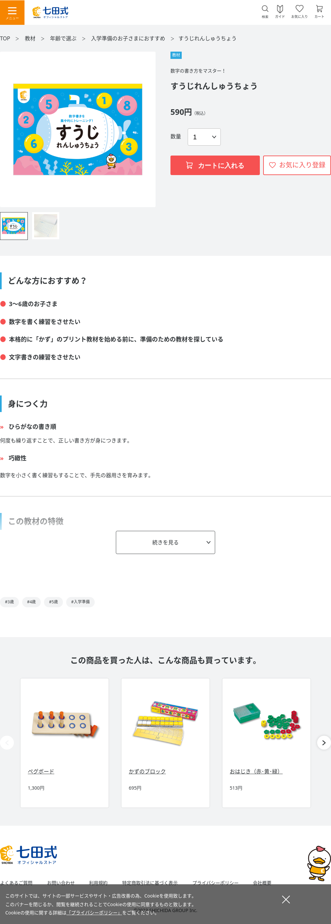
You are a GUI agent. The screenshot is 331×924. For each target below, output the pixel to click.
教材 (31, 38)
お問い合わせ (61, 883)
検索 (265, 17)
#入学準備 (80, 602)
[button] (324, 743)
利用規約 (98, 883)
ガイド (280, 16)
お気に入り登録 (302, 165)
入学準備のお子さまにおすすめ (128, 38)
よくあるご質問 (16, 883)
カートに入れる (215, 165)
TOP (5, 38)
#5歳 (53, 602)
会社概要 (262, 883)
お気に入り (299, 16)
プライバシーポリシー (215, 883)
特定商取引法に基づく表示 (150, 883)
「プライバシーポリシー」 (94, 912)
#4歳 (31, 602)
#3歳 (9, 602)
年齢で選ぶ (64, 38)
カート (319, 16)
